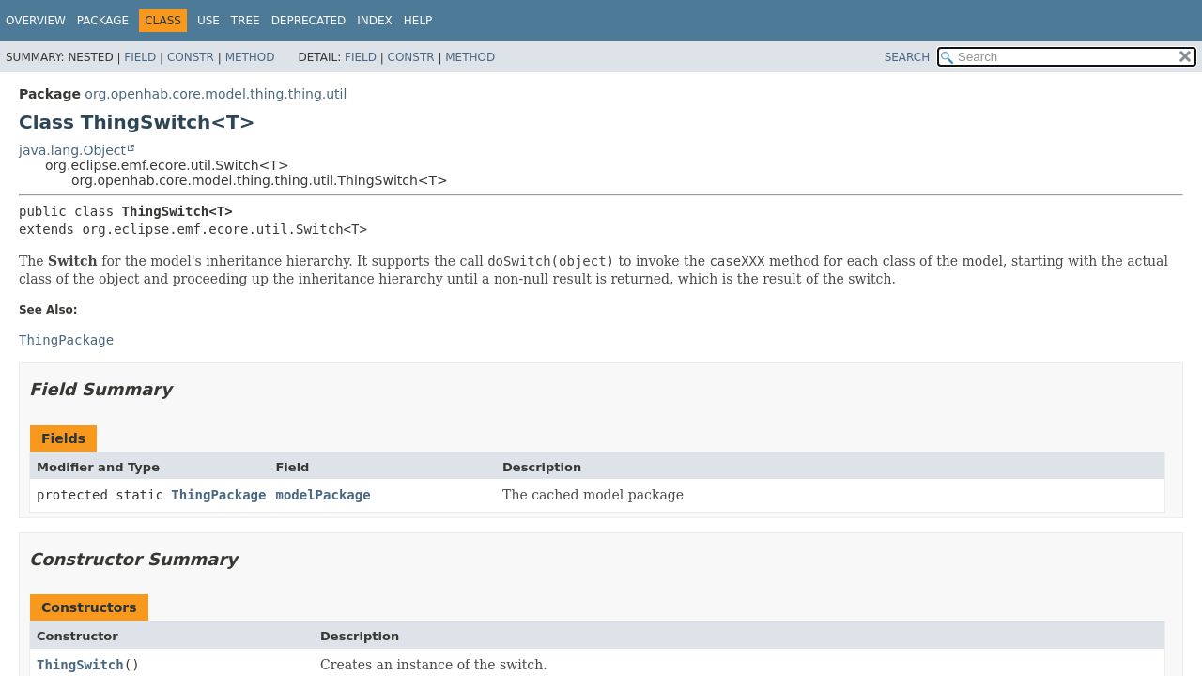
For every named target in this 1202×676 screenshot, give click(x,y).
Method (250, 57)
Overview (36, 20)
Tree (245, 20)
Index (375, 20)
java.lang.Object (72, 150)
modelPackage (322, 494)
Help (418, 20)
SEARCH (908, 57)
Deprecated (309, 20)
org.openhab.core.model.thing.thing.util (216, 93)
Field (140, 57)
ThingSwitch (80, 664)
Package (103, 20)
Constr (190, 57)
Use (208, 20)
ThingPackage (218, 494)
